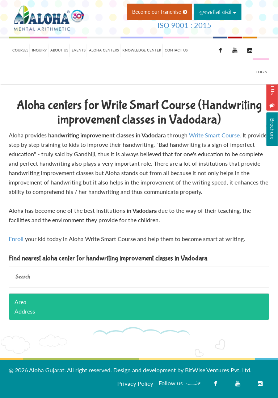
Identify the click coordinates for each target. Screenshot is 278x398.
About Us (59, 50)
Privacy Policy (135, 383)
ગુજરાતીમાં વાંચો (217, 12)
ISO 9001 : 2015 (184, 25)
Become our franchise (159, 12)
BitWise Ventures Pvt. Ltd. (218, 369)
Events (78, 50)
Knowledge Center (141, 50)
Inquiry (39, 50)
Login (262, 72)
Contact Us (176, 50)
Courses (20, 50)
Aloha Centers (104, 50)
